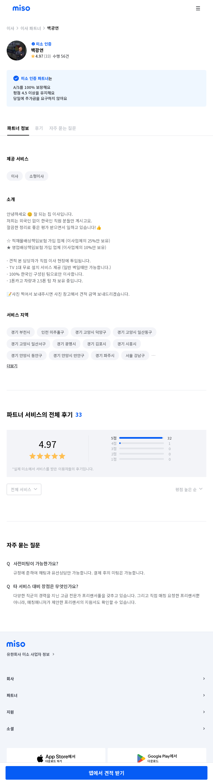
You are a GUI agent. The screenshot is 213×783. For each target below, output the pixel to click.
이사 (10, 28)
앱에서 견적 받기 (107, 772)
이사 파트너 (31, 28)
